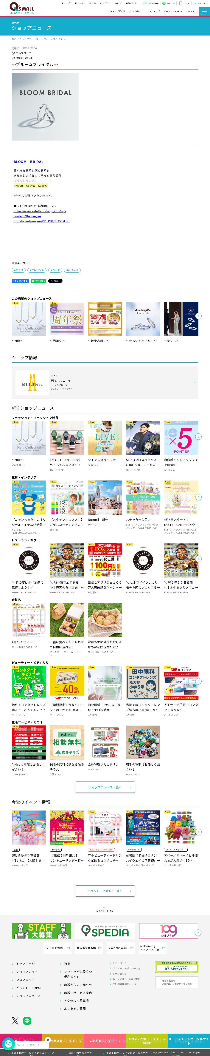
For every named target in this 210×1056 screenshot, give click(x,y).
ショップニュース (29, 39)
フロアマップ (153, 11)
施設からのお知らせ (78, 984)
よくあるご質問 (75, 1008)
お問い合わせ (120, 973)
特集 (67, 963)
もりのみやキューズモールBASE (147, 1041)
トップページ (25, 963)
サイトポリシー (121, 963)
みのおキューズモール (104, 1041)
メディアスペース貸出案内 (127, 978)
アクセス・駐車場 (76, 1000)
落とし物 (171, 3)
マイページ (202, 3)
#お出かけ (72, 270)
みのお (118, 3)
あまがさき (105, 3)
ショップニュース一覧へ (105, 787)
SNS (187, 3)
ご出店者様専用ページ (124, 984)
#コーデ (55, 270)
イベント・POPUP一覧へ (105, 891)
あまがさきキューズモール (63, 1041)
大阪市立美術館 (86, 948)
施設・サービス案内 (78, 992)
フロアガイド (25, 979)
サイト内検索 (153, 3)
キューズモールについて (73, 3)
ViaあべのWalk (118, 948)
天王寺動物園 (54, 948)
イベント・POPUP (173, 11)
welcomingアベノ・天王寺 (149, 948)
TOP (14, 39)
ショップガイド (117, 11)
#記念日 (18, 270)
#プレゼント (37, 270)
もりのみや (131, 3)
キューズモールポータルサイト (189, 1041)
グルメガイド (135, 11)
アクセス (190, 11)
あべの (92, 3)
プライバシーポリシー (124, 968)
